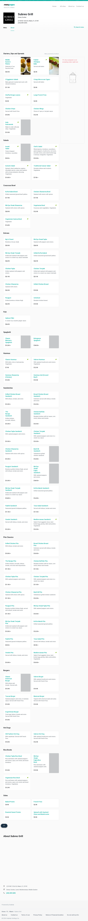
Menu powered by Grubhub (51, 52)
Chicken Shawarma (11, 283)
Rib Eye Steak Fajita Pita (42, 605)
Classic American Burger (8, 678)
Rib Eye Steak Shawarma (13, 204)
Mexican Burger (39, 695)
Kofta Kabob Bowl (11, 191)
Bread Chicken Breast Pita (41, 543)
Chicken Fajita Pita (11, 575)
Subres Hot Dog (39, 733)
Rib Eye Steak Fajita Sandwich (37, 468)
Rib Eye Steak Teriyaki (12, 252)
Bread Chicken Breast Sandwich (41, 394)
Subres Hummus (39, 358)
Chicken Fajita (10, 267)
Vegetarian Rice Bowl (12, 777)
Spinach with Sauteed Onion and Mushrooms (41, 812)
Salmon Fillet (9, 317)
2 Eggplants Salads (11, 78)
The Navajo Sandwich (8, 413)
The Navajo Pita (10, 560)
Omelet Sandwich (11, 518)
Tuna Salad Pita (39, 638)
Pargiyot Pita (9, 605)
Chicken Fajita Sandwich (13, 430)
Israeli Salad (7, 146)
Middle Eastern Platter (8, 61)
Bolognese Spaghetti (37, 338)
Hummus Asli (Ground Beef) (41, 375)
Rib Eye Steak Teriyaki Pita (12, 621)
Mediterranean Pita (40, 651)
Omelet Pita (9, 651)
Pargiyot (8, 297)
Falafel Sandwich (11, 505)
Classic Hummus (11, 358)
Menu (5, 26)
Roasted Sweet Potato (13, 811)
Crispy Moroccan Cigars (42, 78)
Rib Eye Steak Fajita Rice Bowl (37, 758)
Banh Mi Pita (38, 591)
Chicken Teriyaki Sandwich (39, 431)
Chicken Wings (39, 108)
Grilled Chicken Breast (41, 283)
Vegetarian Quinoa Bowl (13, 218)
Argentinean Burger (12, 711)
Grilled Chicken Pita (11, 542)
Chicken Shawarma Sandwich (11, 449)
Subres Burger (38, 675)
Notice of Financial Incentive (55, 913)
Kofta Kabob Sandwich (41, 487)
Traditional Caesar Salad (42, 165)
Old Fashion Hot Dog (12, 733)
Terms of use (25, 913)
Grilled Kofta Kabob (40, 252)
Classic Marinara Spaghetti (8, 339)
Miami (11, 910)
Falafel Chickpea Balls (37, 61)
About (12, 26)
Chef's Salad (38, 145)
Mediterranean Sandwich (42, 518)
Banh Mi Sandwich (37, 449)
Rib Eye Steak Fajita (40, 238)
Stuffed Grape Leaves (12, 94)
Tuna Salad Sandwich (41, 505)
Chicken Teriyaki (39, 267)
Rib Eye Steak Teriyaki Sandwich (12, 488)
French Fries (38, 801)
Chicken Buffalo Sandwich (39, 412)
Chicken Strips (10, 108)
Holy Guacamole (9, 122)
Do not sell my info (73, 913)
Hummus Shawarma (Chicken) (12, 375)
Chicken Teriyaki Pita (41, 575)
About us (5, 913)
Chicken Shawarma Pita (13, 591)
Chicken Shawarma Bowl (42, 191)
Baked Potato (10, 801)
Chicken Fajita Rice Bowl (13, 755)
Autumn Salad (10, 165)
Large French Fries (40, 94)
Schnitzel (37, 297)
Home (3, 910)
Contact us (14, 913)
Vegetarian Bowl (39, 204)
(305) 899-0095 (22, 22)
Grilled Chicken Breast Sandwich (12, 394)
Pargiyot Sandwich (11, 465)
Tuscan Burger (10, 695)
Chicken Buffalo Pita (41, 560)
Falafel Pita (9, 638)
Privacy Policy (37, 913)
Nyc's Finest (9, 238)
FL (7, 910)
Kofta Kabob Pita (39, 620)
